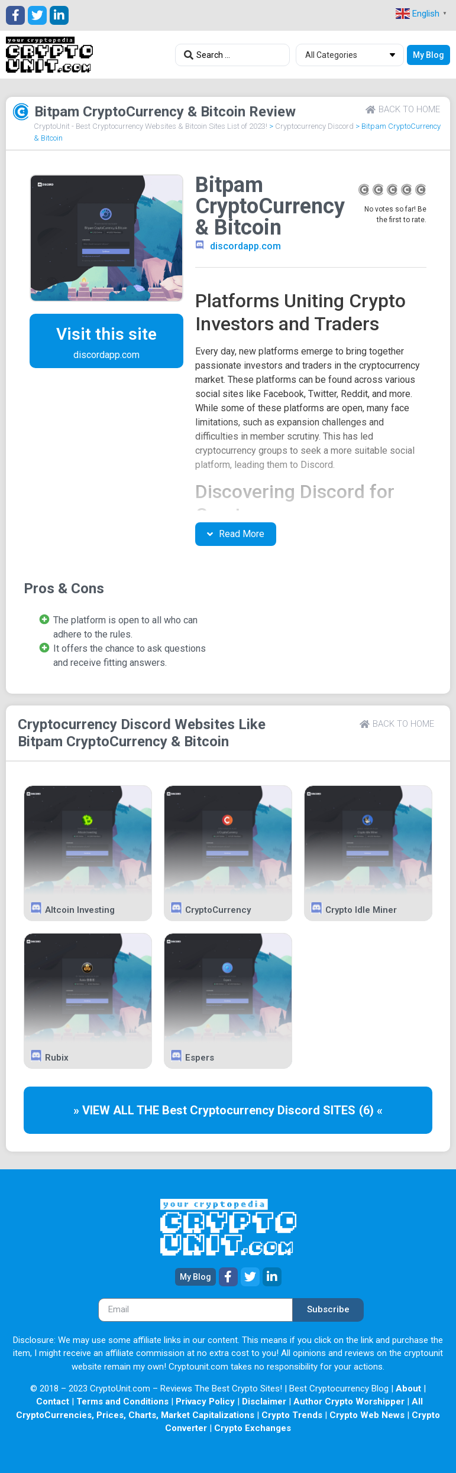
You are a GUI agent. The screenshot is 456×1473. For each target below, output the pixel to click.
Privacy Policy (205, 1401)
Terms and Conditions (122, 1401)
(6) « (371, 1110)
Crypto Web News (367, 1415)
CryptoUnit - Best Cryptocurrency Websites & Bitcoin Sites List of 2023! (150, 126)
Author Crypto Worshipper (349, 1401)
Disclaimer (264, 1401)
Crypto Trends (291, 1415)
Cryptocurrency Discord (314, 126)
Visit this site (106, 334)
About (408, 1388)
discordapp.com (245, 246)
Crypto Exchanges (252, 1428)
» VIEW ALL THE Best (131, 1110)
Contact (52, 1401)
